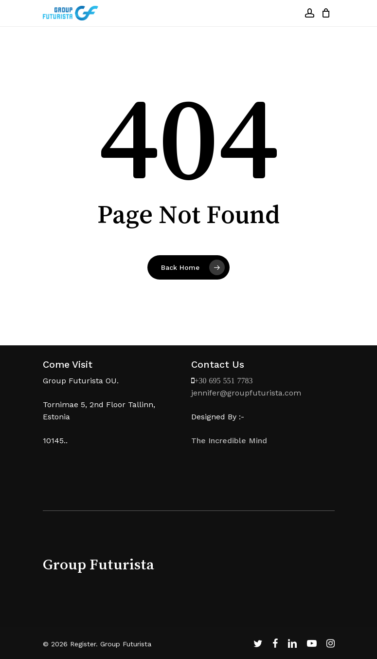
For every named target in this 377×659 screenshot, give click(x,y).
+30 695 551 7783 (224, 380)
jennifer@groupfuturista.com (246, 392)
